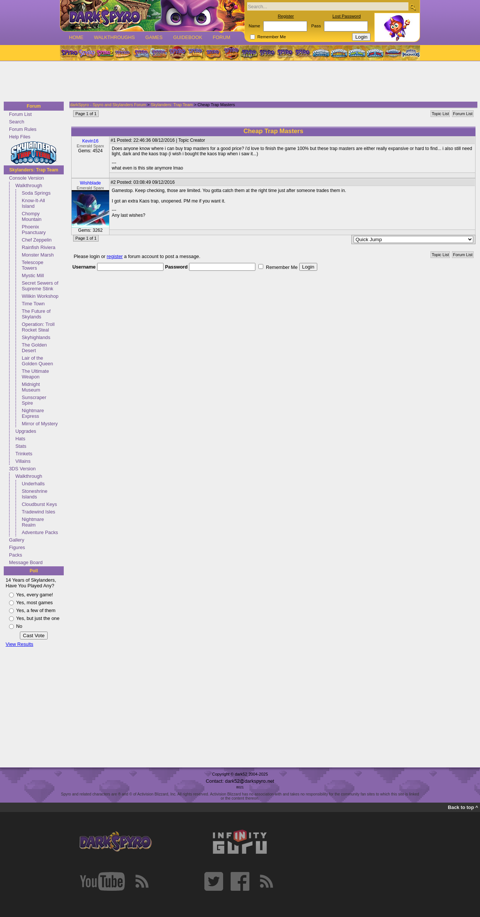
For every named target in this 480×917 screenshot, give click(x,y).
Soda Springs (36, 193)
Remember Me (271, 37)
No (19, 626)
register (115, 256)
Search (16, 122)
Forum (221, 37)
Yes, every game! (34, 594)
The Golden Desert (34, 347)
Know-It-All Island (33, 203)
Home (76, 37)
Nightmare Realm (33, 522)
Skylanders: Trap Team (33, 170)
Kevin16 (90, 141)
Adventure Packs (40, 532)
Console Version (26, 178)
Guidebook (187, 37)
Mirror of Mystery (40, 423)
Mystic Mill (33, 275)
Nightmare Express (33, 413)
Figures (17, 547)
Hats (20, 438)
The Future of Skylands (36, 314)
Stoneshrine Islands (34, 494)
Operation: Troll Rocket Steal (38, 327)
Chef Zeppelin (37, 240)
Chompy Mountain (32, 216)
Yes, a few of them (36, 610)
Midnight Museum (31, 387)
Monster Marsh (38, 255)
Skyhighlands (36, 337)
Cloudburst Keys (39, 504)
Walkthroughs (114, 37)
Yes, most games (34, 602)
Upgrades (25, 431)
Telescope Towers (33, 265)
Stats (20, 446)
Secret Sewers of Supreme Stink (40, 285)
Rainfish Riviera (39, 247)
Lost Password (346, 16)
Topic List (440, 113)
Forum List (20, 114)
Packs (15, 555)
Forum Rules (22, 129)
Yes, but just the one (38, 618)
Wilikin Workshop (40, 296)
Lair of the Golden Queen (37, 360)
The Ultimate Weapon (35, 374)
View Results (19, 644)
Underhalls (33, 483)
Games (153, 37)
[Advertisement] (238, 82)
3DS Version (22, 468)
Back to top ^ (463, 807)
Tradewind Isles (38, 512)
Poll (34, 570)
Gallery (16, 540)
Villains (22, 461)
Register (286, 16)
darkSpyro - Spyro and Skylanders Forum (108, 104)
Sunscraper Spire (34, 400)
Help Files (19, 137)
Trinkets (23, 453)
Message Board (26, 562)
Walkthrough (28, 185)
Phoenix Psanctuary (34, 229)
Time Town (33, 303)
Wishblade (90, 183)
